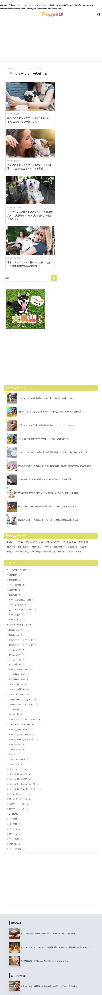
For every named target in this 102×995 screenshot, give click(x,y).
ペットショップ (18, 506)
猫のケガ (15, 736)
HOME (51, 982)
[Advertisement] (51, 41)
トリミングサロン (19, 661)
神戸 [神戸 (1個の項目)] (61, 454)
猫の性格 (15, 496)
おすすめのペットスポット (23, 511)
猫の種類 (15, 482)
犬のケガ (15, 731)
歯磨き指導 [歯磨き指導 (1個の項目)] (59, 449)
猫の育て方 (16, 537)
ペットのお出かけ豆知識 (22, 636)
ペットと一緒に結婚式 (21, 631)
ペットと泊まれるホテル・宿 (24, 686)
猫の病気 (15, 726)
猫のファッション (19, 711)
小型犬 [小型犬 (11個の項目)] (11, 449)
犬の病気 (15, 721)
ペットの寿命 (17, 487)
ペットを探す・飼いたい (19, 471)
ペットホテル (17, 646)
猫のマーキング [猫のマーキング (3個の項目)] (22, 454)
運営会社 (37, 987)
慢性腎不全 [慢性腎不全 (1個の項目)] (37, 449)
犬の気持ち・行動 (19, 576)
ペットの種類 (17, 516)
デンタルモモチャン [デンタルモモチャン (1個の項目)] (34, 444)
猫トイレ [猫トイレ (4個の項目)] (36, 454)
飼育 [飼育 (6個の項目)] (78, 454)
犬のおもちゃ (17, 551)
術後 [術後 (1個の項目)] (70, 454)
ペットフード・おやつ (18, 596)
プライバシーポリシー (53, 987)
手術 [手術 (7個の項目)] (48, 449)
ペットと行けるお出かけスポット (26, 691)
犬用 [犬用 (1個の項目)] (9, 454)
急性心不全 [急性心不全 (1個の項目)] (23, 449)
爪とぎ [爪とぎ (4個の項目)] (83, 449)
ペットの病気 (17, 751)
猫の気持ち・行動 (19, 581)
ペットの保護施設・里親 (22, 501)
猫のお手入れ (17, 566)
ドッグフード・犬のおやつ (23, 601)
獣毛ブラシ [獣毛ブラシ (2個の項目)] (49, 454)
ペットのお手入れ (19, 591)
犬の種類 (15, 477)
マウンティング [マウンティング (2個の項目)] (69, 444)
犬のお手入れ (17, 561)
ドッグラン (16, 666)
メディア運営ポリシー (75, 987)
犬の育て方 (16, 531)
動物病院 (15, 746)
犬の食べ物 (16, 611)
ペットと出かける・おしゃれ (21, 626)
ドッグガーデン (18, 671)
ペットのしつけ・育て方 (19, 526)
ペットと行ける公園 (20, 676)
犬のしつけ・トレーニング (23, 541)
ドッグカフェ (17, 651)
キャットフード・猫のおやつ (24, 606)
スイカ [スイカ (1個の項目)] (19, 444)
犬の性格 (15, 491)
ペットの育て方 (18, 586)
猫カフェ (15, 656)
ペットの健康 (14, 716)
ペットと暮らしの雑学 (21, 571)
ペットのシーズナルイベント (24, 641)
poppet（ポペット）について (18, 987)
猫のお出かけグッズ (20, 701)
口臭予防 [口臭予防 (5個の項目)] (83, 444)
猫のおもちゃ (17, 556)
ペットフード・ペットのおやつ (25, 621)
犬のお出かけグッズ (20, 696)
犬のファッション (19, 706)
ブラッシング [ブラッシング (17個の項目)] (52, 444)
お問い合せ (92, 987)
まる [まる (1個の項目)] (9, 444)
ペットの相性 (17, 521)
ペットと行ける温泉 (20, 681)
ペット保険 (16, 741)
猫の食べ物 (16, 616)
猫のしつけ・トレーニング (23, 546)
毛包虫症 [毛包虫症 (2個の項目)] (72, 449)
